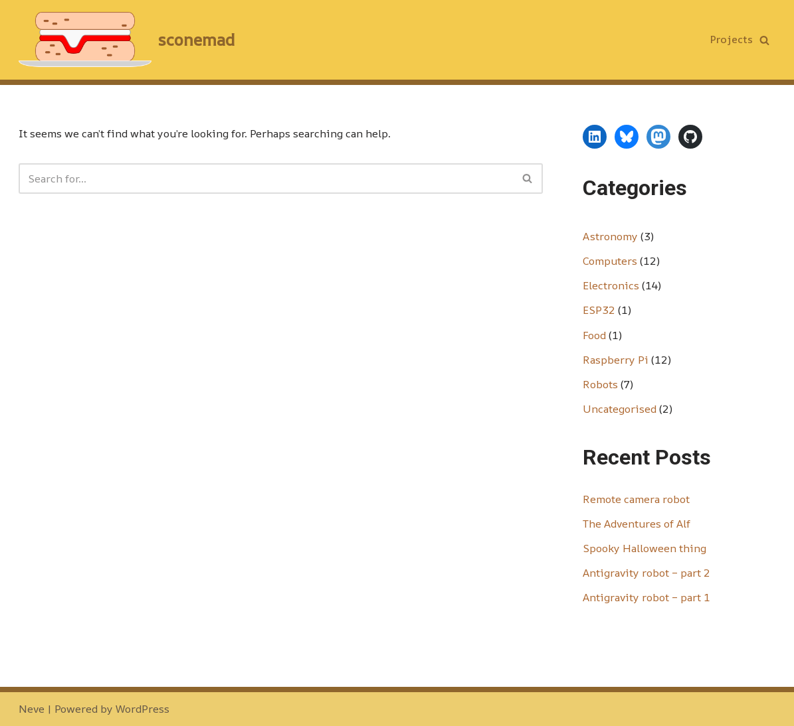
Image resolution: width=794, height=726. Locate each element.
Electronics (611, 285)
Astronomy (610, 236)
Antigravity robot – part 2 (646, 572)
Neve (32, 708)
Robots (600, 384)
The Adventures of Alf (636, 523)
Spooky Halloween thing (644, 548)
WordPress (142, 708)
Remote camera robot (636, 499)
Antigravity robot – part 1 (646, 597)
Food (594, 335)
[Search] (764, 40)
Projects (731, 39)
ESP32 (599, 310)
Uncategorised (619, 408)
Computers (610, 261)
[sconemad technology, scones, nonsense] (127, 40)
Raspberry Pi (615, 359)
